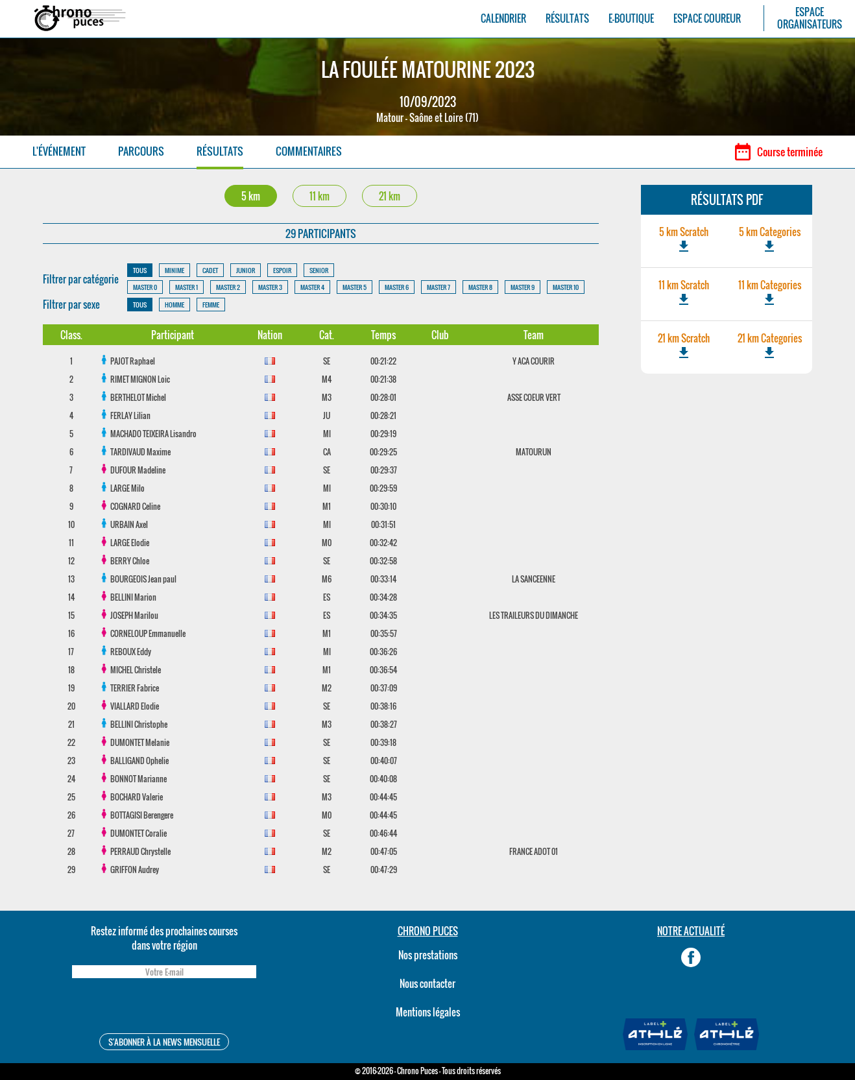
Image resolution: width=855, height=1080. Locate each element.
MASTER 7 (438, 287)
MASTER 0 (145, 287)
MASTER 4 (312, 287)
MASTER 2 (228, 287)
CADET (210, 270)
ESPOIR (282, 270)
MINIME (174, 270)
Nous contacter (427, 983)
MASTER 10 (566, 287)
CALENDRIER (503, 18)
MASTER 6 (397, 287)
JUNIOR (245, 270)
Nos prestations (427, 955)
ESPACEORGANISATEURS (809, 18)
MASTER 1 (186, 287)
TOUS (140, 270)
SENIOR (318, 270)
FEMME (210, 304)
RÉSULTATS (567, 18)
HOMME (174, 304)
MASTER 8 (480, 287)
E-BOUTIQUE (631, 18)
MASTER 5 (355, 287)
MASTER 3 (270, 287)
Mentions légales (428, 1012)
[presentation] (164, 1007)
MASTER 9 (523, 287)
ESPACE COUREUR (707, 18)
